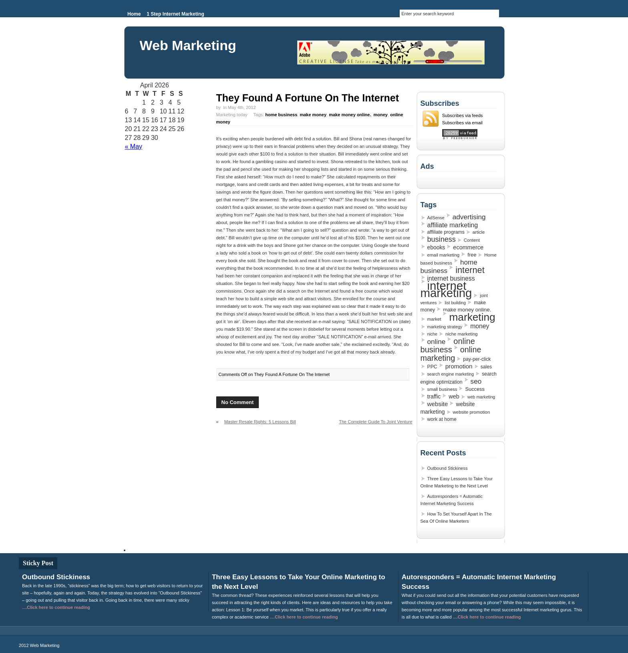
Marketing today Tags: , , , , (309, 118)
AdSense (436, 217)
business (441, 239)
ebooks (436, 247)
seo (476, 381)
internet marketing (446, 289)
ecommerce (468, 247)
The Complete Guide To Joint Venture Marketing (375, 425)
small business (442, 389)
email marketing (443, 255)
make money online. (350, 114)
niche (432, 334)
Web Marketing (188, 45)
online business (448, 345)
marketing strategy (445, 326)
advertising (469, 217)
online (436, 342)
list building (455, 302)
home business (281, 114)
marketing (472, 317)
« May (134, 146)
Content (472, 240)
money (380, 114)
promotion (459, 366)
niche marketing (461, 334)
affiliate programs (446, 232)
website (437, 403)
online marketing (451, 353)
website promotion (471, 412)
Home (134, 14)
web (454, 396)
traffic (434, 396)
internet (470, 270)
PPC (432, 367)
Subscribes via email (462, 122)
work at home (442, 419)
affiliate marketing (452, 224)
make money (313, 114)
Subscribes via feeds (462, 115)
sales (486, 367)
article (479, 232)
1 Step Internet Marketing (175, 14)
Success (474, 389)
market (434, 319)
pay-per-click (477, 359)
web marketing (481, 396)
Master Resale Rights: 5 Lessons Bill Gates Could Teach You (256, 425)
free (471, 255)
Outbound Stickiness (447, 468)
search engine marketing (450, 374)
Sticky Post (38, 563)
